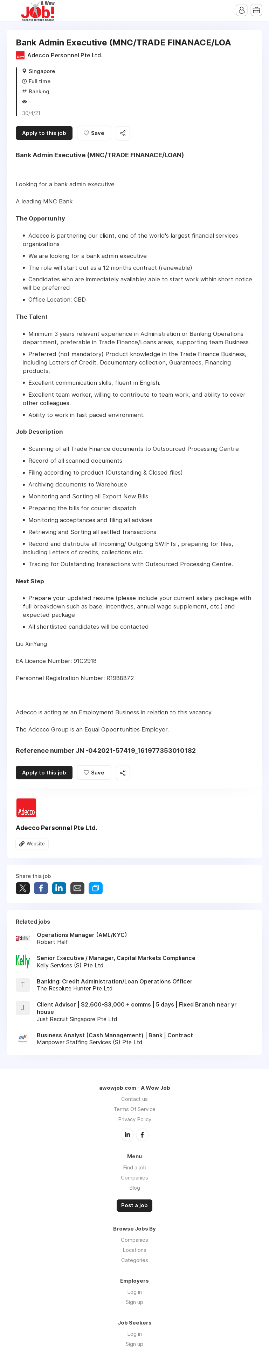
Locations (134, 1250)
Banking (39, 91)
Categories (134, 1260)
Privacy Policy (134, 1119)
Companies (134, 1177)
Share (41, 888)
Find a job (134, 1167)
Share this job (122, 133)
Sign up (134, 1302)
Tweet (23, 888)
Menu (12, 10)
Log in (134, 1292)
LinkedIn (127, 1135)
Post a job (134, 1205)
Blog (134, 1187)
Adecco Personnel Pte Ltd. (64, 55)
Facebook (142, 1135)
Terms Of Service (134, 1109)
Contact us (134, 1099)
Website (36, 843)
